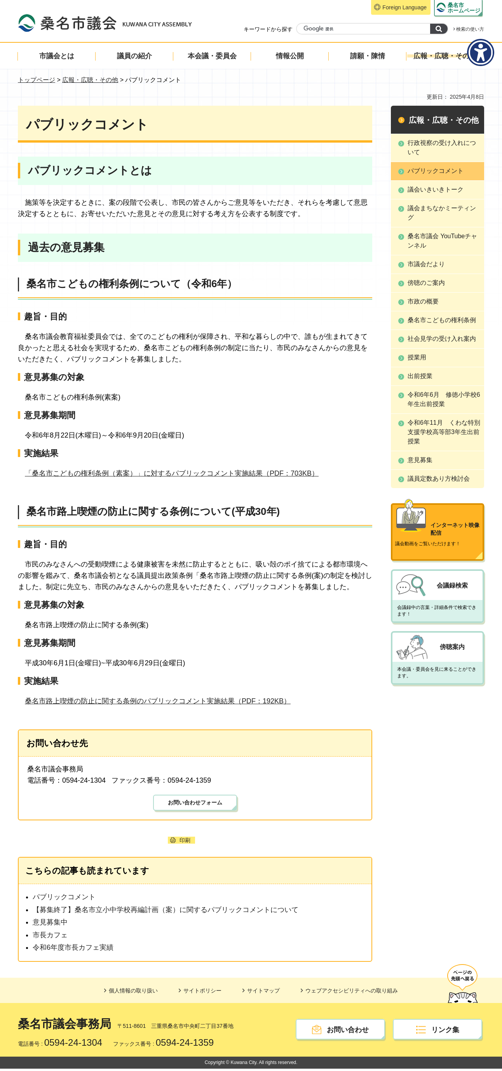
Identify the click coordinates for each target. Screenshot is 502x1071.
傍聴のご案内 (426, 282)
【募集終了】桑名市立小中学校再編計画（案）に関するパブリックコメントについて (165, 912)
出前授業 (420, 376)
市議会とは (56, 56)
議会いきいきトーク (436, 189)
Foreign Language (404, 7)
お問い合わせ (348, 1032)
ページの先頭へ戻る (461, 983)
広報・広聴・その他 (444, 56)
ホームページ (464, 8)
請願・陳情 (367, 56)
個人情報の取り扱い (133, 993)
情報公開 (290, 56)
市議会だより (426, 264)
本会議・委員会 (212, 56)
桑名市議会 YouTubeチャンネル (442, 241)
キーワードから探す (268, 29)
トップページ (36, 80)
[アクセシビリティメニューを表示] (480, 52)
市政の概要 (423, 301)
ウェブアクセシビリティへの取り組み (351, 993)
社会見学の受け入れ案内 (442, 338)
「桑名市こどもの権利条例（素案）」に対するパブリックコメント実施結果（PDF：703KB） (172, 473)
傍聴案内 (452, 633)
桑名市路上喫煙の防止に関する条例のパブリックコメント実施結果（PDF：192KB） (158, 701)
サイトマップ (263, 993)
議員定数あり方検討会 (439, 478)
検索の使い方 (470, 29)
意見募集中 (50, 924)
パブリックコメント (64, 899)
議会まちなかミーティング (442, 213)
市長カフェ (50, 937)
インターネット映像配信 (455, 521)
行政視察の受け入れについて (442, 147)
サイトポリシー (202, 993)
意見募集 (420, 460)
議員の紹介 (134, 56)
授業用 (417, 357)
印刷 (185, 842)
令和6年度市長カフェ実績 (73, 950)
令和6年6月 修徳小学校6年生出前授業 (444, 399)
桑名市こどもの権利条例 (442, 320)
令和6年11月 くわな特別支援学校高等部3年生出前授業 (444, 432)
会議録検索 (452, 571)
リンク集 (445, 1032)
